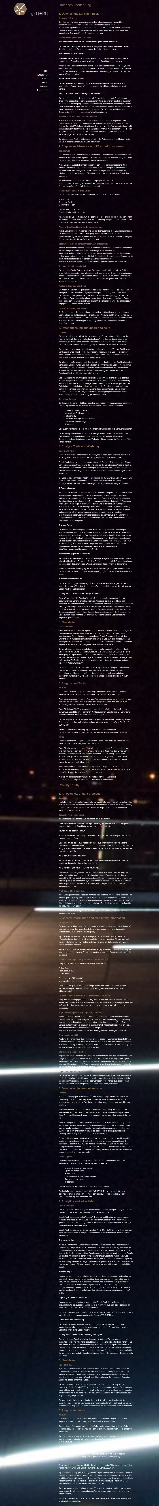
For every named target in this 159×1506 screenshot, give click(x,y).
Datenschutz (42, 90)
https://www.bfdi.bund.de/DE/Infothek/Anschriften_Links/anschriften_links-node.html (93, 262)
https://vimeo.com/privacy (102, 780)
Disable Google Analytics (88, 1308)
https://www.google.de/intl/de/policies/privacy (112, 732)
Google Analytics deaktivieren (114, 564)
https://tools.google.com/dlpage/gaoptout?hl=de (78, 549)
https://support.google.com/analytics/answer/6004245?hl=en (89, 1315)
